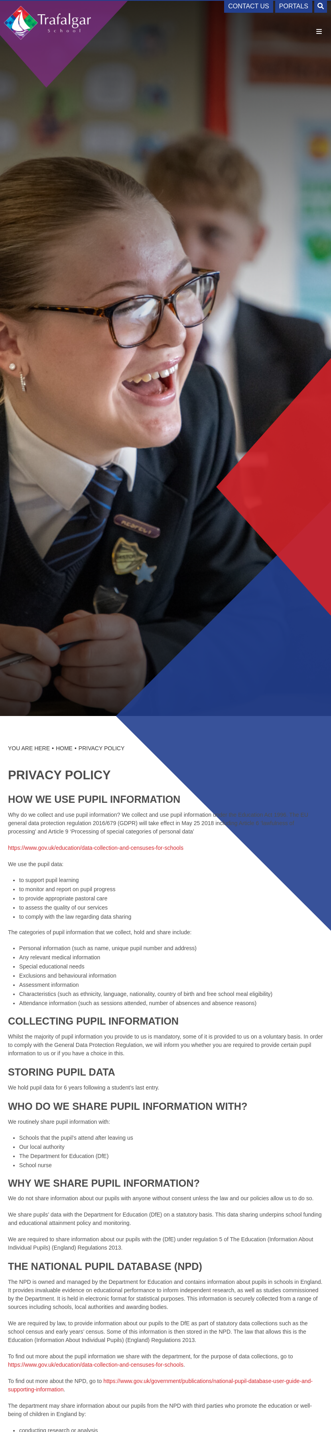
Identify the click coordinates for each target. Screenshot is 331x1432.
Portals (293, 6)
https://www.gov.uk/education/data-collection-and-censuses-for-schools (95, 848)
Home (64, 748)
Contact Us (248, 6)
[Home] (47, 23)
